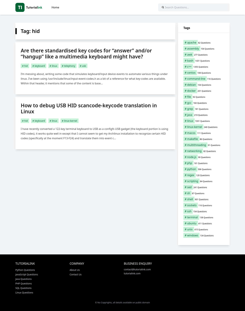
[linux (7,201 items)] (203, 121)
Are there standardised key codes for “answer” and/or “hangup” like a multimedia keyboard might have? (86, 53)
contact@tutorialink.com (137, 269)
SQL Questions (23, 288)
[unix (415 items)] (203, 229)
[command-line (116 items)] (203, 78)
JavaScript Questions (26, 274)
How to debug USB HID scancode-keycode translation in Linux (89, 108)
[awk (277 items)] (203, 54)
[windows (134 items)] (203, 235)
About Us (75, 269)
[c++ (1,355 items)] (203, 66)
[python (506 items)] (203, 169)
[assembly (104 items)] (203, 48)
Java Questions (23, 279)
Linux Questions (24, 292)
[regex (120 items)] (203, 175)
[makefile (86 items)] (203, 139)
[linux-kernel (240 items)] (203, 127)
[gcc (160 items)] (203, 102)
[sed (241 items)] (203, 187)
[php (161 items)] (203, 163)
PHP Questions (23, 283)
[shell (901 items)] (203, 199)
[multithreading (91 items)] (203, 145)
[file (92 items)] (203, 96)
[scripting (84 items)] (203, 181)
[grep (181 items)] (203, 108)
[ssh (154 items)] (203, 211)
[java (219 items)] (203, 114)
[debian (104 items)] (203, 84)
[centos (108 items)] (203, 72)
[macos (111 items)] (203, 133)
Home (55, 7)
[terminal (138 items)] (203, 217)
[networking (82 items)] (203, 151)
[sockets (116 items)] (203, 205)
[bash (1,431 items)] (203, 60)
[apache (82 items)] (203, 42)
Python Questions (25, 269)
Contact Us (75, 274)
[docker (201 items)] (203, 90)
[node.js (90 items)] (203, 157)
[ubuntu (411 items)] (203, 223)
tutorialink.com (132, 273)
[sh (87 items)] (203, 193)
